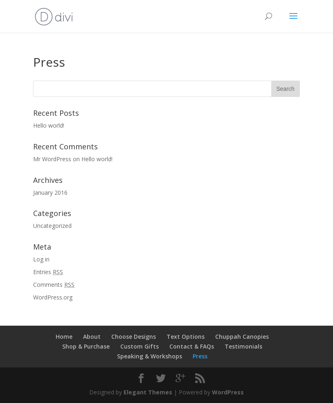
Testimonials (243, 346)
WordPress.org (52, 297)
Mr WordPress (52, 159)
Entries (48, 272)
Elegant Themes (148, 392)
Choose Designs (133, 336)
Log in (41, 259)
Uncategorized (52, 226)
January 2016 (50, 192)
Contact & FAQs (191, 346)
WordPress (228, 392)
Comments (53, 284)
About (92, 336)
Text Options (185, 336)
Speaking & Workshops (149, 356)
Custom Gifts (139, 346)
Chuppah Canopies (242, 336)
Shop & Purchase (86, 346)
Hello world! (48, 125)
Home (64, 336)
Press (200, 356)
